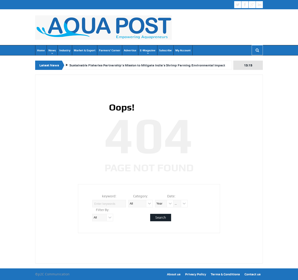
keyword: (109, 196)
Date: (171, 196)
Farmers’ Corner (109, 50)
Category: (140, 196)
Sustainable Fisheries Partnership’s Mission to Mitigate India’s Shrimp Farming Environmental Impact (147, 65)
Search (160, 217)
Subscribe (165, 50)
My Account (183, 50)
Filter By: (102, 210)
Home (41, 50)
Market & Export (84, 50)
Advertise (130, 50)
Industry (64, 50)
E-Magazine (148, 50)
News (52, 50)
